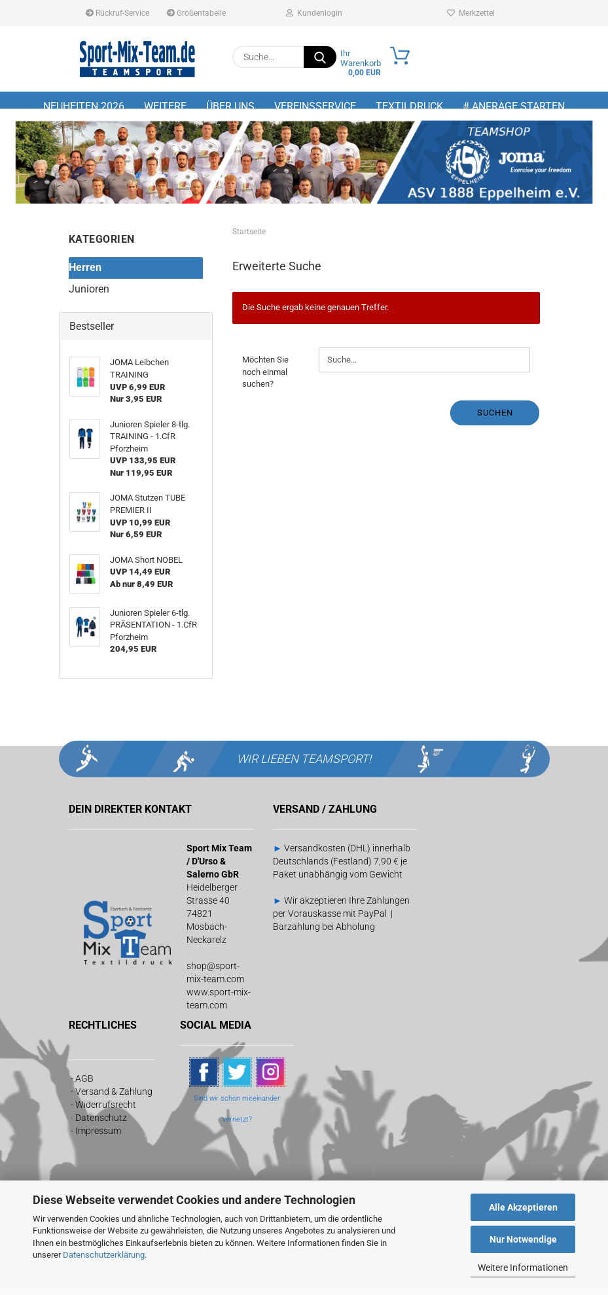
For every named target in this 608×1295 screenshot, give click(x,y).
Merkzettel (471, 13)
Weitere (165, 106)
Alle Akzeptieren (523, 1207)
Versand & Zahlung (113, 1100)
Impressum (98, 1140)
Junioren (89, 297)
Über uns (230, 106)
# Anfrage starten (514, 106)
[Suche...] (320, 57)
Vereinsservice (315, 106)
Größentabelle (196, 13)
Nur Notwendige (523, 1239)
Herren (85, 276)
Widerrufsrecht (105, 1114)
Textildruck (409, 106)
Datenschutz (101, 1127)
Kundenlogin (314, 13)
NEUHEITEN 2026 (83, 106)
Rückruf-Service (117, 13)
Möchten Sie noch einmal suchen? (265, 380)
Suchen (495, 421)
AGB (84, 1087)
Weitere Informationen (523, 1267)
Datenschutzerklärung (104, 1255)
